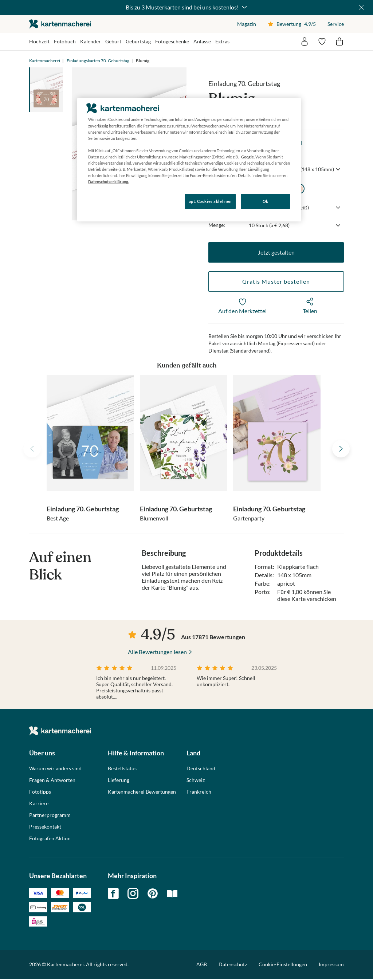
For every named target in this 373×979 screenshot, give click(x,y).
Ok (265, 201)
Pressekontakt (45, 827)
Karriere (38, 803)
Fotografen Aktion (50, 838)
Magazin (246, 24)
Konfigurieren (102, 200)
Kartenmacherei (44, 60)
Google (247, 156)
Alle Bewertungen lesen (157, 651)
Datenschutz (233, 964)
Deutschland (200, 768)
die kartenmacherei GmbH (60, 23)
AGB (201, 964)
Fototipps (40, 792)
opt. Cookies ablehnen (210, 201)
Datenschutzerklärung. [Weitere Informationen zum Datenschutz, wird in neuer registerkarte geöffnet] (108, 181)
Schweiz (195, 780)
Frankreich (198, 792)
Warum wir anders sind (55, 768)
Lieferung (118, 780)
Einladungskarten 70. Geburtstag (98, 60)
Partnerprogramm (50, 815)
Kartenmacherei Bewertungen (142, 792)
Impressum (331, 964)
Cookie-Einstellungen (283, 964)
